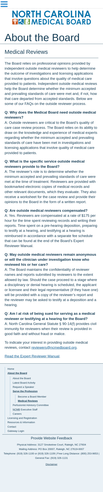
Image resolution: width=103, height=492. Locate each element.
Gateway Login (15, 431)
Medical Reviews (28, 400)
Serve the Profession (25, 391)
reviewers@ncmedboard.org (53, 347)
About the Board (17, 373)
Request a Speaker (23, 387)
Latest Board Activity (24, 382)
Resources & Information (21, 422)
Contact (11, 426)
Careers (17, 413)
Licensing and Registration (22, 418)
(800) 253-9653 (89, 453)
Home (10, 368)
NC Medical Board (51, 17)
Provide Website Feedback (51, 438)
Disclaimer (51, 464)
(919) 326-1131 (59, 458)
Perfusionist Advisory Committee (31, 405)
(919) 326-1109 (46, 453)
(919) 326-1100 (25, 453)
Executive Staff (25, 409)
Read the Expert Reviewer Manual (32, 356)
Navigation (51, 4)
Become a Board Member (32, 396)
